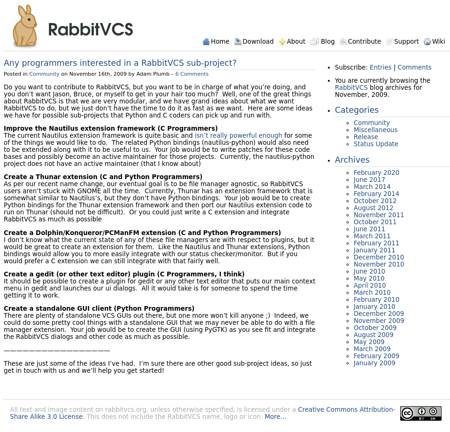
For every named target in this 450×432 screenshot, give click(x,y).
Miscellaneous (375, 130)
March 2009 (372, 349)
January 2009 (375, 363)
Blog (327, 41)
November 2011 (379, 215)
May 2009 (369, 342)
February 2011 (376, 243)
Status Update (376, 144)
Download (257, 41)
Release (366, 137)
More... (276, 416)
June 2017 (369, 179)
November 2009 (379, 320)
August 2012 (374, 208)
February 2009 (376, 356)
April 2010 (370, 285)
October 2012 (375, 200)
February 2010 (376, 299)
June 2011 (369, 229)
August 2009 (374, 334)
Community (44, 74)
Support (406, 41)
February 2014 (376, 193)
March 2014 (372, 186)
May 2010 (369, 278)
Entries (380, 67)
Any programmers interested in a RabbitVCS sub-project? (120, 63)
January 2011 (375, 250)
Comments (415, 67)
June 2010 (369, 271)
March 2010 (372, 292)
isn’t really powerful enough (238, 135)
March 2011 (372, 236)
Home (220, 41)
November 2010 (379, 264)
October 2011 (375, 222)
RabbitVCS (72, 26)
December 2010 (379, 257)
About (296, 41)
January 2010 (375, 306)
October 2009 (375, 327)
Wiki (438, 41)
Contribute (364, 41)
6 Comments (192, 74)
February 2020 (376, 172)
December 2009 (379, 313)
